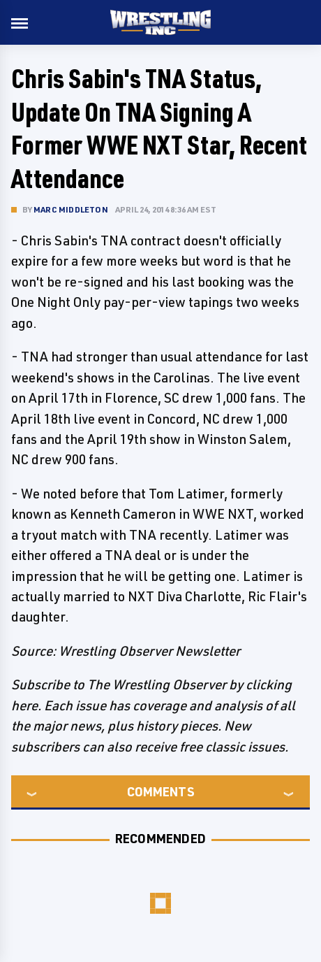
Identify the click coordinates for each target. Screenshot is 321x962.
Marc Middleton (70, 209)
